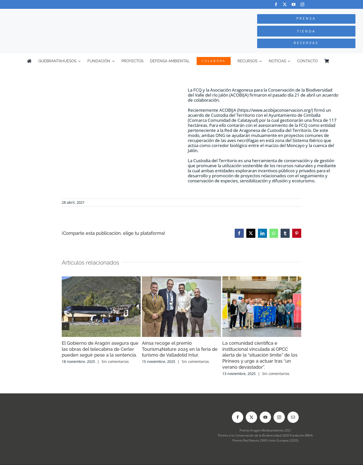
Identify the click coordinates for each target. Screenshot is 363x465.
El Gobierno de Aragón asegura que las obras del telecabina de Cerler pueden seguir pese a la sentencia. (100, 349)
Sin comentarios (115, 361)
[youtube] (293, 4)
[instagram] (302, 4)
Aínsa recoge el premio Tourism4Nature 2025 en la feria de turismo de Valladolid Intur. (180, 349)
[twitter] (285, 4)
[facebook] (276, 4)
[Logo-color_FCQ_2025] (68, 13)
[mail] (293, 417)
